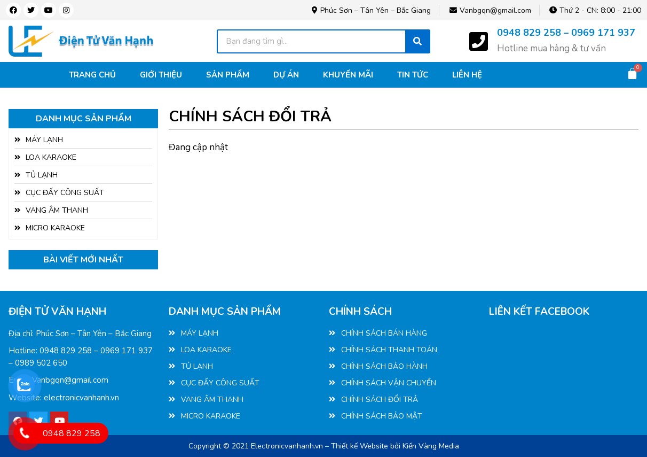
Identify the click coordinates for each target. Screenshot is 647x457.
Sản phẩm (227, 74)
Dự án (286, 74)
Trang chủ (92, 74)
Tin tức (412, 74)
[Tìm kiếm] (417, 41)
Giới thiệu (161, 74)
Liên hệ (467, 74)
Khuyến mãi (348, 74)
